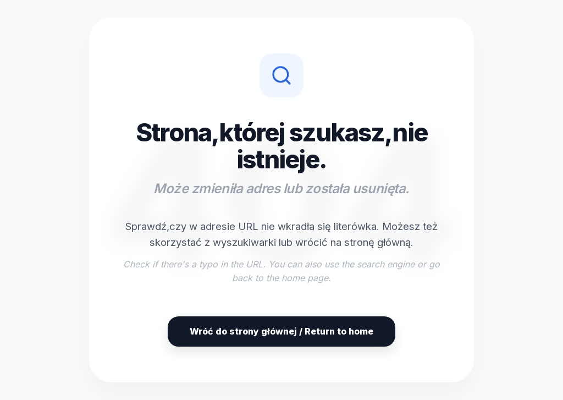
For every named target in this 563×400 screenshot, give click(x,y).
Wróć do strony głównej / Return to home (281, 331)
